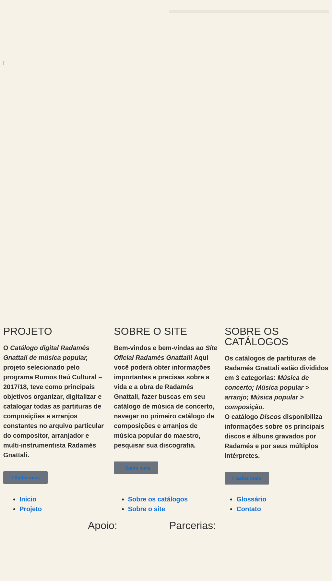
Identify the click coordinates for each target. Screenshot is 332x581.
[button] (249, 11)
